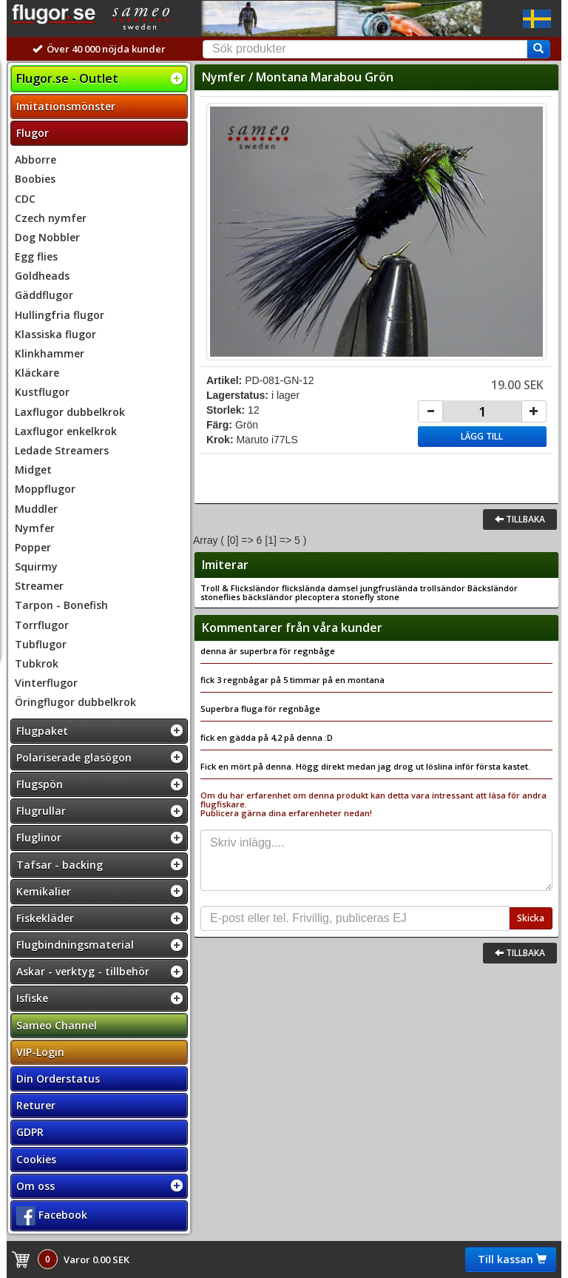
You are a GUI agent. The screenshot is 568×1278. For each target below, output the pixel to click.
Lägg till (482, 436)
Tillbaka (520, 519)
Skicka (530, 918)
